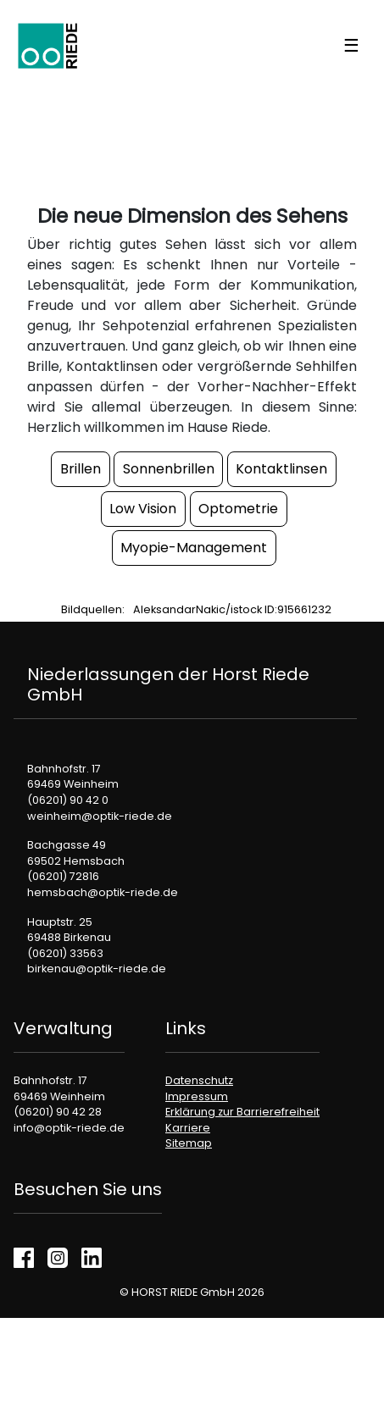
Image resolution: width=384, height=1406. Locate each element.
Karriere (187, 1128)
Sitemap (188, 1143)
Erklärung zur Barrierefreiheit (242, 1111)
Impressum (196, 1096)
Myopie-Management (193, 547)
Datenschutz (199, 1080)
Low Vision (142, 508)
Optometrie (238, 508)
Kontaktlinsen (281, 469)
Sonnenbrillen (168, 469)
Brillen (80, 469)
